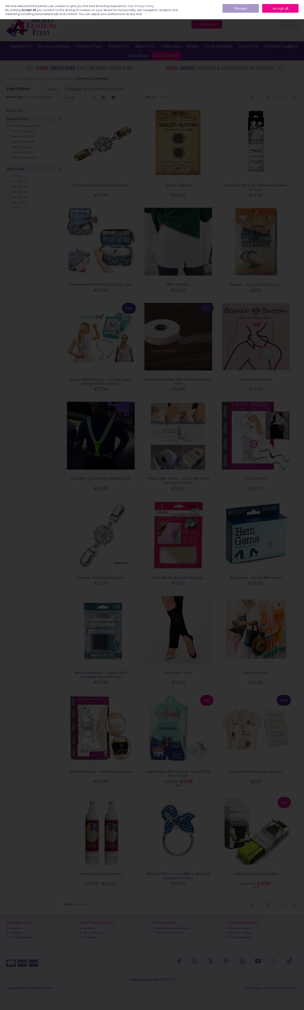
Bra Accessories (54, 46)
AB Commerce (289, 987)
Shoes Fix (144, 46)
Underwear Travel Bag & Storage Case (100, 284)
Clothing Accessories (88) (26, 125)
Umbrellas (170, 46)
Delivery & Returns (204, 3)
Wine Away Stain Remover (101, 873)
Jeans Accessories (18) (24, 157)
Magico (258, 987)
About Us (14, 928)
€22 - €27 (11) (19, 197)
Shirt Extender (178, 284)
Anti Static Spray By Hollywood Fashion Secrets (255, 187)
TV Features (89, 937)
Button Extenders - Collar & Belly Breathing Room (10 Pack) (101, 674)
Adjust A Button (178, 185)
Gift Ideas (138, 55)
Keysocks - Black (178, 672)
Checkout (288, 24)
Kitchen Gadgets (281, 46)
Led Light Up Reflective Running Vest (101, 478)
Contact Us (237, 3)
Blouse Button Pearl (256, 379)
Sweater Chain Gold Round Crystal (101, 185)
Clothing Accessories (39, 97)
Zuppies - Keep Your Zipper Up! (255, 284)
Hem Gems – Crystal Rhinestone (256, 577)
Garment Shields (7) (23, 131)
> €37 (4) (17, 207)
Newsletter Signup (19, 937)
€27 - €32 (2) (19, 202)
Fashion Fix (21, 46)
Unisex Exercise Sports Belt (255, 873)
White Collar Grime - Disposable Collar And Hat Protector (178, 480)
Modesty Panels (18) (23, 141)
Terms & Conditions (239, 937)
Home (187, 3)
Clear (54, 89)
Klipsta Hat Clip (255, 672)
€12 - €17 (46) (19, 186)
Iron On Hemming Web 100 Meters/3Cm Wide (178, 381)
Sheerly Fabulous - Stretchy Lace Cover (101, 771)
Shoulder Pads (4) (22, 136)
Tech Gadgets (218, 46)
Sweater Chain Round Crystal (100, 577)
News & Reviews (91, 932)
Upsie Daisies (255, 478)
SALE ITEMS (166, 55)
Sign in (286, 12)
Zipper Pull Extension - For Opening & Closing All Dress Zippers (101, 381)
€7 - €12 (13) (18, 181)
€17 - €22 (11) (19, 191)
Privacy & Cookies (238, 932)
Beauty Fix (119, 46)
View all (164, 97)
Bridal (193, 46)
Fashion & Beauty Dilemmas (171, 928)
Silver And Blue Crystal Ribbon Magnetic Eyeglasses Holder (178, 875)
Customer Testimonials (168, 932)
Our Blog (223, 3)
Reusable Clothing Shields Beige (178, 577)
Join (295, 12)
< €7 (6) (16, 175)
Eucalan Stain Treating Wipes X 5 (255, 771)
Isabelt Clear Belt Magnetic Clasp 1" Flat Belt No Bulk (178, 773)
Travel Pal (248, 46)
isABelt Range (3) (21, 147)
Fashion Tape (89, 46)
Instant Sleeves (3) (22, 152)
